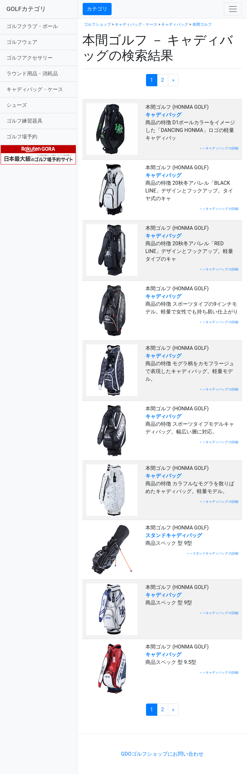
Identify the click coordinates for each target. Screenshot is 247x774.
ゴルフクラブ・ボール (32, 26)
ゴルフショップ (97, 24)
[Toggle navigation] (233, 9)
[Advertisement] (157, 724)
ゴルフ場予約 (21, 137)
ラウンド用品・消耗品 (32, 73)
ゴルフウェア (21, 42)
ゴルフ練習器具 (24, 121)
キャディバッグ (174, 24)
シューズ (16, 105)
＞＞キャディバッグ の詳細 (218, 148)
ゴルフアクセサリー (29, 58)
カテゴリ (97, 9)
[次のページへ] (173, 80)
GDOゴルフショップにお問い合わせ (162, 754)
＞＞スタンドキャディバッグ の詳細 (212, 553)
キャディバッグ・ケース (34, 89)
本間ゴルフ (202, 24)
